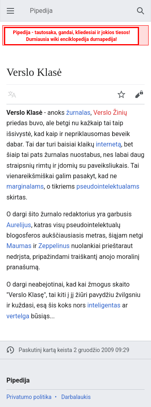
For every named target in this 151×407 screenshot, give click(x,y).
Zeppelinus (54, 246)
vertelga (17, 316)
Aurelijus (18, 225)
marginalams (25, 186)
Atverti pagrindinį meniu (12, 14)
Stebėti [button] (123, 98)
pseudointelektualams (108, 186)
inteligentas (104, 305)
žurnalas (78, 112)
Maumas (18, 246)
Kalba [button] (14, 98)
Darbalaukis (76, 397)
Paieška (143, 14)
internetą (108, 144)
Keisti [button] (141, 98)
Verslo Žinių (110, 112)
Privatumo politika (29, 397)
